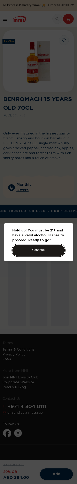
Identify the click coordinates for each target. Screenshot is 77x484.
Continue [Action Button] (38, 250)
